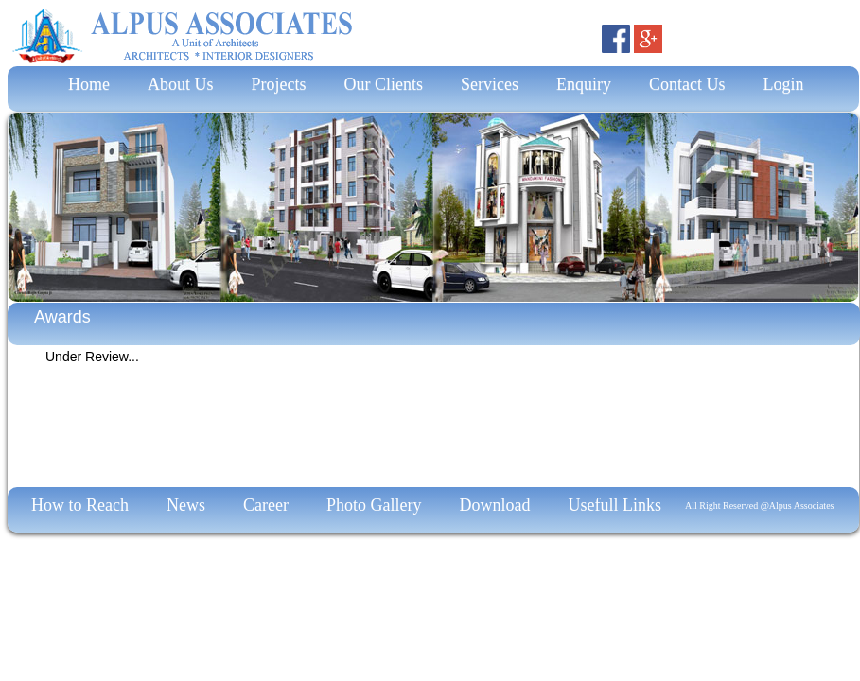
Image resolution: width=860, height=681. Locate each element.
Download (494, 505)
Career (266, 505)
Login (783, 84)
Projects (279, 84)
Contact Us (687, 84)
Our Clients (384, 84)
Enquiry (583, 84)
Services (489, 84)
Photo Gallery (374, 505)
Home (85, 84)
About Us (181, 84)
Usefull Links (614, 505)
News (186, 505)
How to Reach (80, 505)
